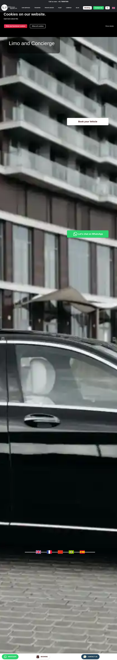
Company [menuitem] (69, 7)
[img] (9, 7)
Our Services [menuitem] (26, 7)
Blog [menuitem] (77, 7)
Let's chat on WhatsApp (88, 234)
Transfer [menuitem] (37, 7)
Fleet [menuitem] (60, 7)
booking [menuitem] (87, 8)
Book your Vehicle (87, 121)
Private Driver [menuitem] (49, 7)
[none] (26, 7)
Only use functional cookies (15, 26)
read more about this (11, 19)
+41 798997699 (63, 1)
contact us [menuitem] (98, 8)
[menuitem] (107, 7)
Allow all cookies (38, 26)
